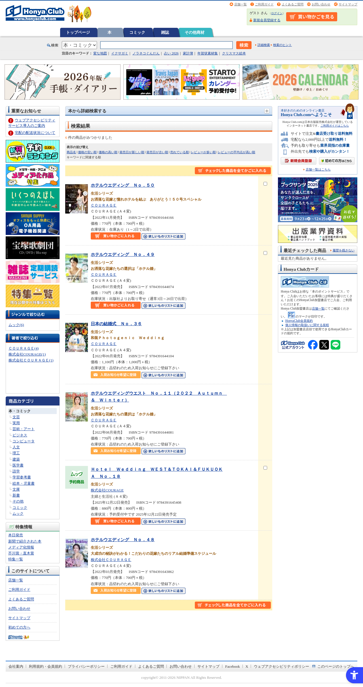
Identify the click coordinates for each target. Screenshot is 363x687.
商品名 (71, 152)
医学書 (18, 465)
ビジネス (19, 435)
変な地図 (100, 53)
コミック (137, 32)
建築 (16, 459)
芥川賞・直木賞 (21, 553)
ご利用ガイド (264, 4)
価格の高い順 (108, 152)
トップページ (78, 32)
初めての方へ (19, 627)
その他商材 (194, 32)
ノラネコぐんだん (146, 53)
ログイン (276, 13)
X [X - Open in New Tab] (247, 666)
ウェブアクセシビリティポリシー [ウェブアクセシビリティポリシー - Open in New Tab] (281, 666)
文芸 (16, 417)
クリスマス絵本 (234, 53)
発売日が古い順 (157, 152)
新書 (16, 495)
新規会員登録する (266, 20)
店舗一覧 (240, 4)
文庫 (16, 489)
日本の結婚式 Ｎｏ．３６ (116, 323)
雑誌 (165, 32)
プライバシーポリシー (86, 666)
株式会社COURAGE (107, 490)
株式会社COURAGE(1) (27, 354)
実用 (16, 423)
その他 (18, 501)
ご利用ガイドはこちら (334, 125)
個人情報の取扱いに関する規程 (307, 325)
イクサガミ (119, 53)
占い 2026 (171, 53)
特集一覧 (15, 559)
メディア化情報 (21, 547)
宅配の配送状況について (35, 133)
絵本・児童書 (23, 483)
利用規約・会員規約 (45, 666)
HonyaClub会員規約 (299, 320)
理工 (16, 453)
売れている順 (179, 152)
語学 (16, 471)
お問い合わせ (321, 4)
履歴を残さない (343, 250)
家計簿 (188, 53)
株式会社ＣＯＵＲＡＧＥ (111, 560)
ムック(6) (16, 325)
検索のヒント (282, 45)
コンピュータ (23, 441)
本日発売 (15, 535)
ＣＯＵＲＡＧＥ (104, 205)
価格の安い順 (87, 152)
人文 (16, 447)
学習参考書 (21, 477)
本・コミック (20, 411)
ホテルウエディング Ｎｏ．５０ (123, 185)
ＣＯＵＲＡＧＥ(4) (24, 348)
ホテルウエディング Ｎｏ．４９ (123, 254)
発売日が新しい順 (131, 152)
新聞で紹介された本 (24, 541)
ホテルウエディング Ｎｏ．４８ (123, 539)
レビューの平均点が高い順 (236, 152)
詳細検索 (264, 45)
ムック (18, 513)
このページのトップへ (335, 666)
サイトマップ (348, 4)
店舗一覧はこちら (318, 169)
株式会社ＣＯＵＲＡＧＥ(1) (31, 360)
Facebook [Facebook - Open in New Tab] (232, 666)
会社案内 (16, 666)
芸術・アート (23, 429)
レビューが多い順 (203, 152)
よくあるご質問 (292, 4)
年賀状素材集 (207, 53)
